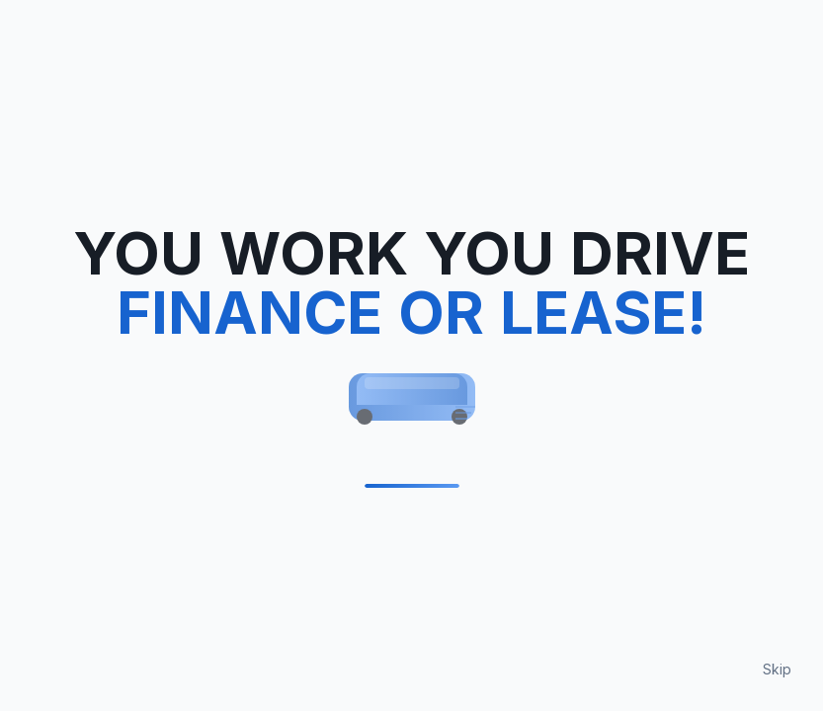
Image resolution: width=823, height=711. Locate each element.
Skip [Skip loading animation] (777, 669)
